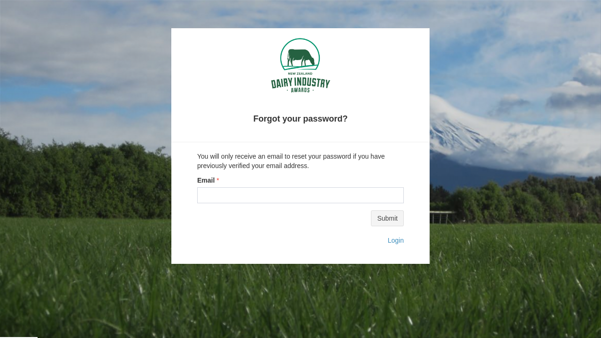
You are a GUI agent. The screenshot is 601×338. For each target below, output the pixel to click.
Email (206, 180)
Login (396, 240)
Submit (387, 218)
